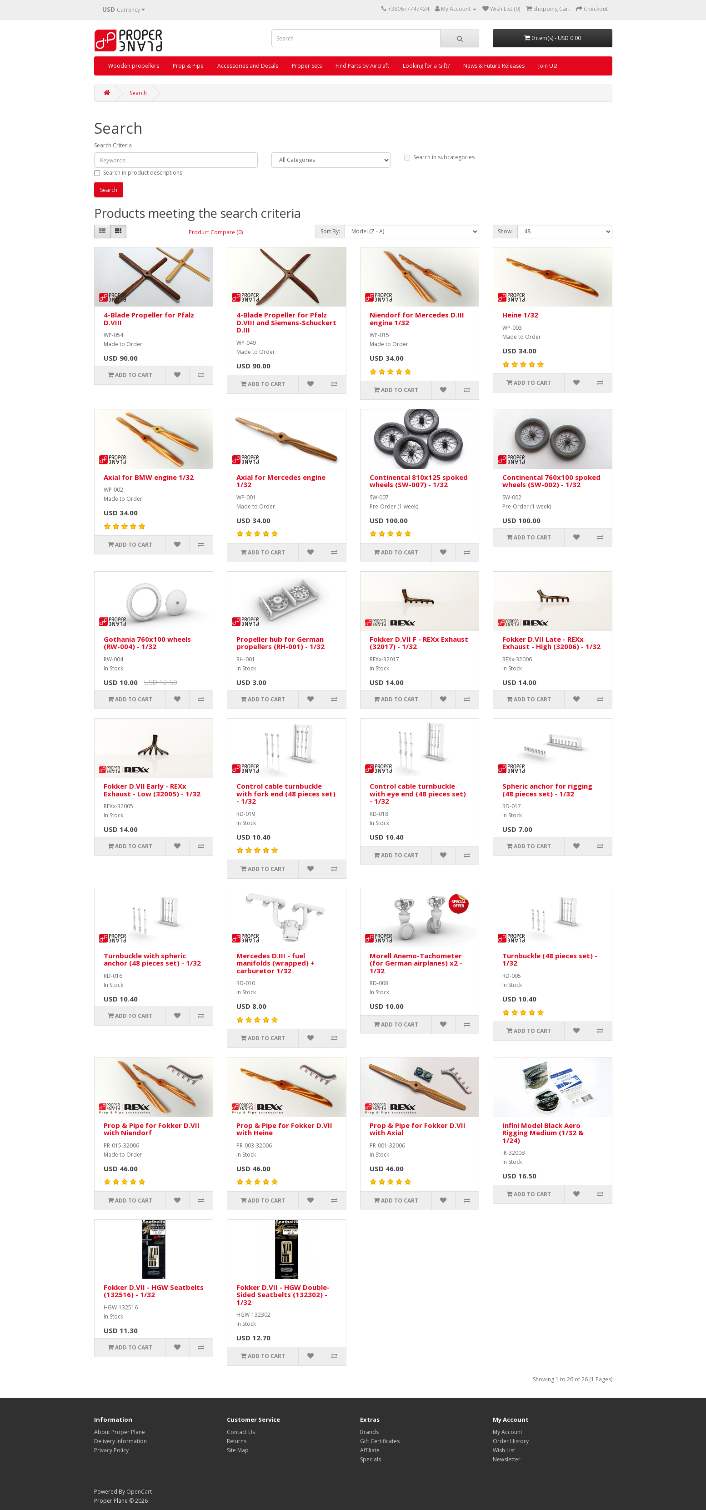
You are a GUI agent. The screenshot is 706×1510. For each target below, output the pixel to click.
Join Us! (547, 66)
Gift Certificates (380, 1441)
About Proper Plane (119, 1432)
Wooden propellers (133, 66)
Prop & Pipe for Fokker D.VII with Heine (284, 1129)
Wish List (504, 1450)
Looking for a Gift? (426, 66)
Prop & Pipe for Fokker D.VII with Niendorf (152, 1129)
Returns (236, 1441)
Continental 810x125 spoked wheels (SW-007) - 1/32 (419, 481)
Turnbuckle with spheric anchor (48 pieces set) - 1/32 (152, 959)
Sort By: (330, 231)
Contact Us (241, 1432)
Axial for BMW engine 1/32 (149, 477)
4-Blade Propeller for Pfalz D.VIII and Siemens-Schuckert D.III (286, 322)
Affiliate (370, 1450)
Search (138, 93)
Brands (369, 1432)
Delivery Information (120, 1441)
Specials (370, 1459)
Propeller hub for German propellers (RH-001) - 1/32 (280, 642)
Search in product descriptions (138, 172)
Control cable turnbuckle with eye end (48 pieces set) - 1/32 (418, 793)
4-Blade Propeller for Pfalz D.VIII (149, 318)
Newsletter (507, 1459)
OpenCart (139, 1491)
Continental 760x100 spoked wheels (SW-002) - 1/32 (551, 481)
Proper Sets (307, 66)
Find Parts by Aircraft (362, 66)
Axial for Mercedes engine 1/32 (280, 481)
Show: (505, 231)
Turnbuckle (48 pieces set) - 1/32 (549, 959)
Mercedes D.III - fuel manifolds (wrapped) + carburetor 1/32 (275, 963)
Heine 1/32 (520, 314)
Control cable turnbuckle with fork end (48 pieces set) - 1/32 (285, 793)
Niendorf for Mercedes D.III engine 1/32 (417, 318)
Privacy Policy (111, 1450)
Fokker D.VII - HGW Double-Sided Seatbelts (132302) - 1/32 (283, 1295)
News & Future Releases (494, 66)
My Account (507, 1432)
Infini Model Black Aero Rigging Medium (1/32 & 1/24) (543, 1133)
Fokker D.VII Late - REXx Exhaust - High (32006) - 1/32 (551, 642)
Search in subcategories (439, 157)
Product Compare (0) (216, 232)
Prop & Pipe (188, 66)
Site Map (238, 1450)
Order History (511, 1441)
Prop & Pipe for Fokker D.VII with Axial (418, 1129)
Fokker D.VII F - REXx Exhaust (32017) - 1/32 (419, 642)
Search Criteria (113, 145)
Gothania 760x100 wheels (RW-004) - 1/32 (147, 642)
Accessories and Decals (247, 66)
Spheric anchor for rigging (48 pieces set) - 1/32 (547, 789)
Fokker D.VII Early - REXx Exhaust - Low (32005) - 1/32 (152, 789)
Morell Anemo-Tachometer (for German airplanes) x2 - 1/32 (416, 963)
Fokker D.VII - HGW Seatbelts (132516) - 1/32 (154, 1291)
